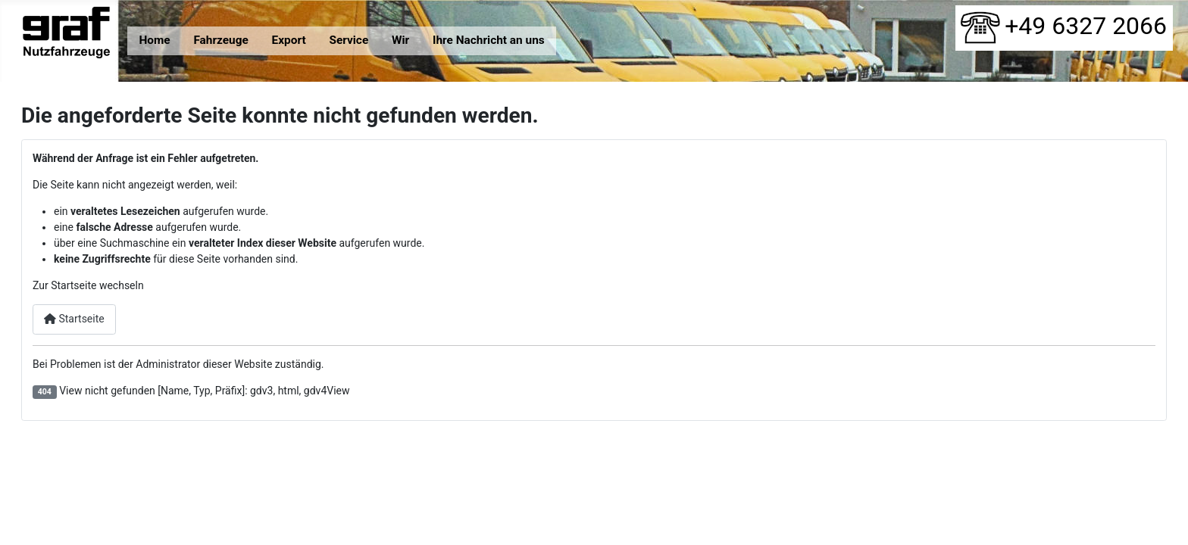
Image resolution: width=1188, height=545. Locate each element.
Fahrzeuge (220, 40)
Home (154, 40)
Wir (400, 40)
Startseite (74, 319)
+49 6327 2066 (1064, 25)
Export (289, 40)
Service (348, 40)
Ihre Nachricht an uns (489, 40)
